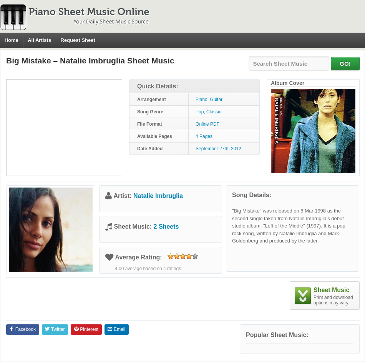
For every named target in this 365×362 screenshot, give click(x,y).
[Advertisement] (64, 128)
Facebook (22, 329)
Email (116, 329)
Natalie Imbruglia (158, 196)
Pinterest (86, 329)
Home (11, 40)
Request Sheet (77, 40)
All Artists (39, 40)
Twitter (55, 329)
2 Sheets (166, 226)
